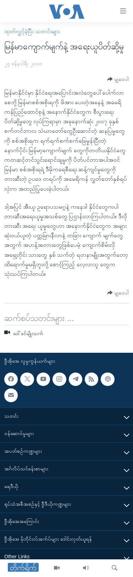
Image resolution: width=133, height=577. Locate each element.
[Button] (118, 79)
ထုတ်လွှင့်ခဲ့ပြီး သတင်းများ (32, 31)
